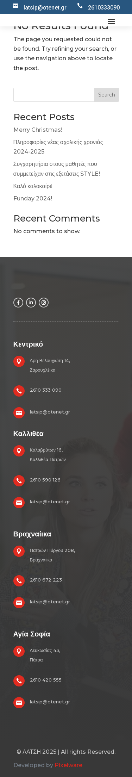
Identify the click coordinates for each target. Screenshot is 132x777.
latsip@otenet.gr (50, 412)
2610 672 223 (46, 580)
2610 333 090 (46, 390)
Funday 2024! (32, 198)
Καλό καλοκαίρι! (32, 186)
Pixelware (68, 765)
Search (106, 95)
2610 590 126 (45, 480)
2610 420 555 (46, 680)
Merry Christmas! (37, 129)
